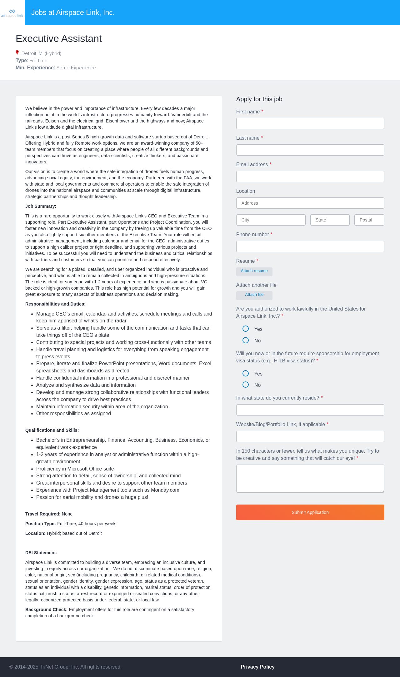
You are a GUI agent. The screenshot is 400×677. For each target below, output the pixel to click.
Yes (252, 329)
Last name (248, 138)
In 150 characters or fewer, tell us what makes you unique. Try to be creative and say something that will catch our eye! (307, 454)
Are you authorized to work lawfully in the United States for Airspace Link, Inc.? (301, 312)
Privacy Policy (258, 667)
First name (248, 111)
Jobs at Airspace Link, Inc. (73, 12)
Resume (245, 261)
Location (245, 191)
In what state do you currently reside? (277, 398)
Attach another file (256, 285)
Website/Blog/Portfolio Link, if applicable (280, 424)
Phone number (252, 234)
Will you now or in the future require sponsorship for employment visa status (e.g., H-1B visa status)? (307, 357)
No (251, 340)
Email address (252, 164)
